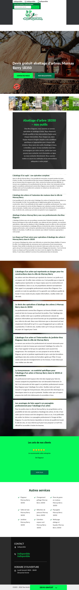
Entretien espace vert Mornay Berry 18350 (41, 524)
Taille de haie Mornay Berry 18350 (25, 512)
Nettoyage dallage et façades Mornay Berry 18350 (58, 524)
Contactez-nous (23, 76)
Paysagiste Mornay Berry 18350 (57, 512)
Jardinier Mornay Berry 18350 (25, 522)
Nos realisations (45, 76)
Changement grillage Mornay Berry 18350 (42, 500)
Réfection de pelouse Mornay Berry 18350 (42, 512)
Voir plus (39, 472)
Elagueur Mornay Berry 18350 (25, 500)
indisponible (18, 1)
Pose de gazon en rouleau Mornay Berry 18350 (58, 501)
